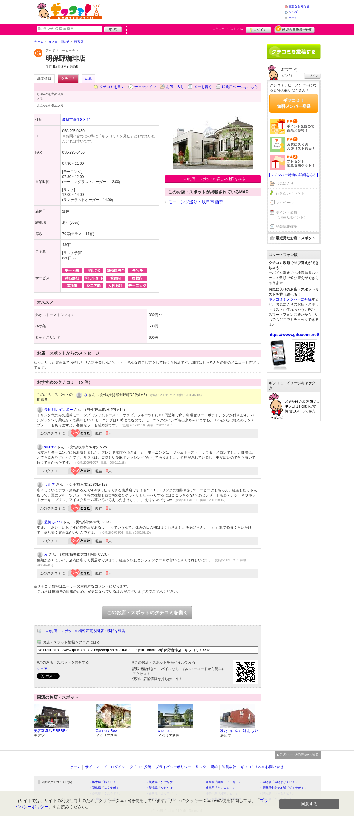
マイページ (285, 203)
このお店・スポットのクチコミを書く (147, 612)
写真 (88, 79)
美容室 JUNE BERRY (51, 731)
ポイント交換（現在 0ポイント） (291, 214)
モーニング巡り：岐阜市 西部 (196, 201)
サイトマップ (96, 767)
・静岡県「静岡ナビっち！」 (222, 782)
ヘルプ (293, 12)
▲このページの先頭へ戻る (297, 754)
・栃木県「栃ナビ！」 (104, 782)
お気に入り (175, 87)
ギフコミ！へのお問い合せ (261, 767)
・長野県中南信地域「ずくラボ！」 (283, 787)
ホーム (293, 17)
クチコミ (68, 79)
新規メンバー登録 (294, 29)
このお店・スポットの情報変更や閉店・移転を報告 (84, 631)
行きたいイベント (290, 193)
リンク (200, 767)
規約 (214, 767)
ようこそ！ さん (227, 28)
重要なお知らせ (299, 6)
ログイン (258, 29)
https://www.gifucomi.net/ (294, 334)
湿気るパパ (53, 522)
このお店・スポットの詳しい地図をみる (213, 179)
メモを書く (203, 87)
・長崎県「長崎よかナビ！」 (278, 782)
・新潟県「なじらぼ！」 (162, 787)
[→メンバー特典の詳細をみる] (293, 175)
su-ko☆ (50, 447)
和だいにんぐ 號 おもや (239, 731)
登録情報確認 (286, 227)
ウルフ (49, 484)
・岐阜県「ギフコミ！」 (219, 787)
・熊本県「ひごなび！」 (162, 782)
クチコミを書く (112, 87)
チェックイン (145, 87)
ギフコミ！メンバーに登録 (290, 299)
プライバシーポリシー (173, 767)
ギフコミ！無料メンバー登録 (293, 103)
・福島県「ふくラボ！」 (105, 787)
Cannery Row (107, 731)
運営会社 (229, 767)
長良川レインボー (58, 410)
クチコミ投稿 (140, 767)
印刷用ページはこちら (240, 87)
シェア (42, 669)
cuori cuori (166, 731)
